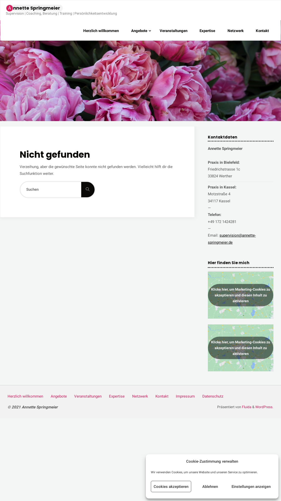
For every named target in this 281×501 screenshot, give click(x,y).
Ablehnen (210, 486)
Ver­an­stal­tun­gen (88, 396)
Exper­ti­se (117, 396)
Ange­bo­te (59, 396)
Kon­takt (161, 396)
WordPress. (264, 407)
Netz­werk (140, 396)
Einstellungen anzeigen (251, 486)
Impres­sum (185, 396)
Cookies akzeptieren (171, 486)
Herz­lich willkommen (25, 396)
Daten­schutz (212, 396)
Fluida (246, 407)
